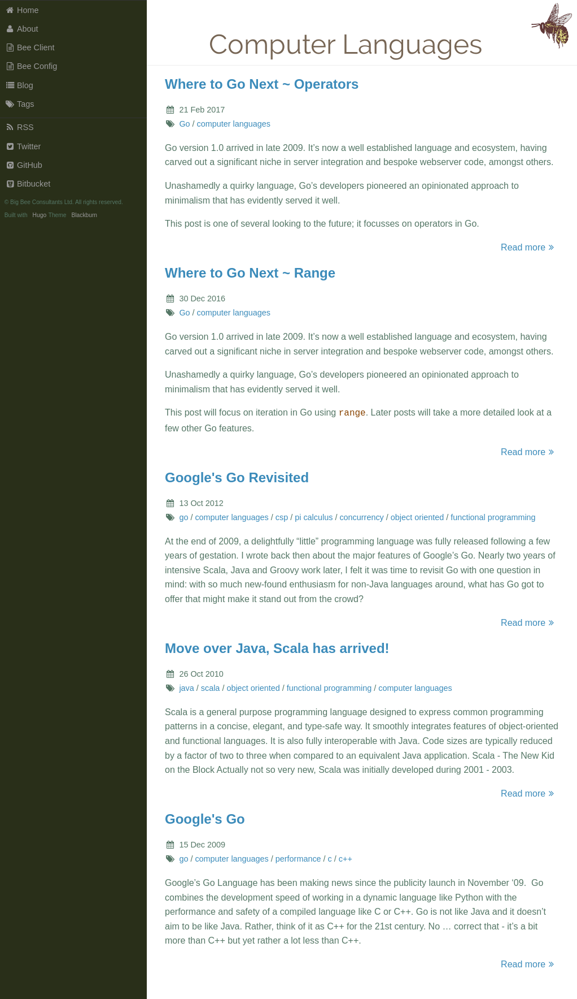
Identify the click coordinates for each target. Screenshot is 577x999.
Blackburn (84, 215)
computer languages (233, 123)
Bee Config (31, 66)
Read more (529, 247)
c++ (345, 857)
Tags (19, 104)
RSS (19, 127)
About (21, 28)
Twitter (23, 146)
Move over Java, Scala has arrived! (277, 647)
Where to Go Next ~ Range (250, 272)
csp (282, 516)
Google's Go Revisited (237, 476)
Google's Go (205, 817)
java (186, 686)
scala (210, 686)
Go (184, 123)
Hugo (39, 215)
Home (22, 10)
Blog (19, 85)
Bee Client (30, 47)
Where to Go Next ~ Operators (262, 84)
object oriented (417, 516)
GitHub (23, 165)
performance (298, 857)
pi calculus (314, 516)
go (183, 516)
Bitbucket (28, 183)
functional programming (493, 516)
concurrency (361, 516)
